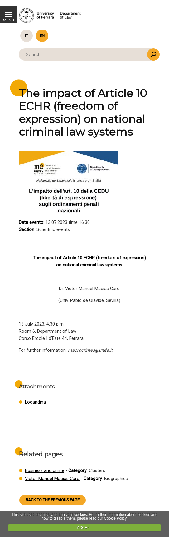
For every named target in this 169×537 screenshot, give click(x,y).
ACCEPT (84, 527)
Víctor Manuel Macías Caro (52, 478)
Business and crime (44, 470)
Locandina (35, 402)
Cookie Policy (115, 518)
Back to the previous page (53, 500)
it (26, 35)
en (42, 35)
